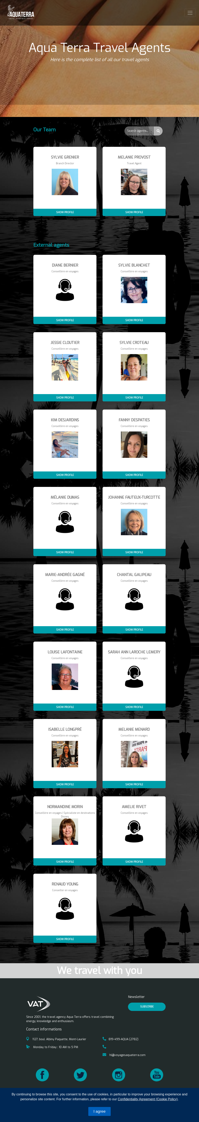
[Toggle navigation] (190, 13)
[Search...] (139, 130)
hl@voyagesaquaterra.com (124, 1055)
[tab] (99, 133)
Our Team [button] (44, 129)
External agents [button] (51, 245)
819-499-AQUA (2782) (120, 1039)
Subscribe (147, 1006)
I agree (99, 1111)
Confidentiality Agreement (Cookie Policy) (148, 1099)
